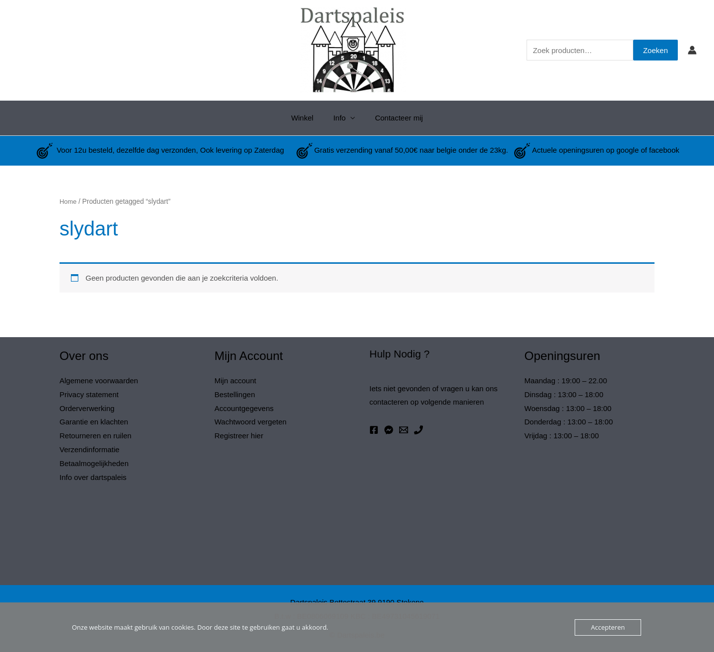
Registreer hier (239, 435)
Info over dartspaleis (93, 477)
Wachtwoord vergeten (251, 421)
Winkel (307, 118)
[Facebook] (373, 429)
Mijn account (235, 380)
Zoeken (655, 50)
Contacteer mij (394, 118)
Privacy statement (89, 394)
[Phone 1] (418, 429)
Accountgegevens (244, 408)
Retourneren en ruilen (95, 435)
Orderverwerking (87, 408)
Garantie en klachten (94, 421)
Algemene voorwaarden (99, 380)
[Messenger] (388, 429)
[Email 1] (403, 429)
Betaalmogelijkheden (94, 463)
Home (69, 201)
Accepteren (608, 627)
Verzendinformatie (89, 449)
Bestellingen (235, 394)
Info (339, 118)
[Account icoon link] (692, 50)
